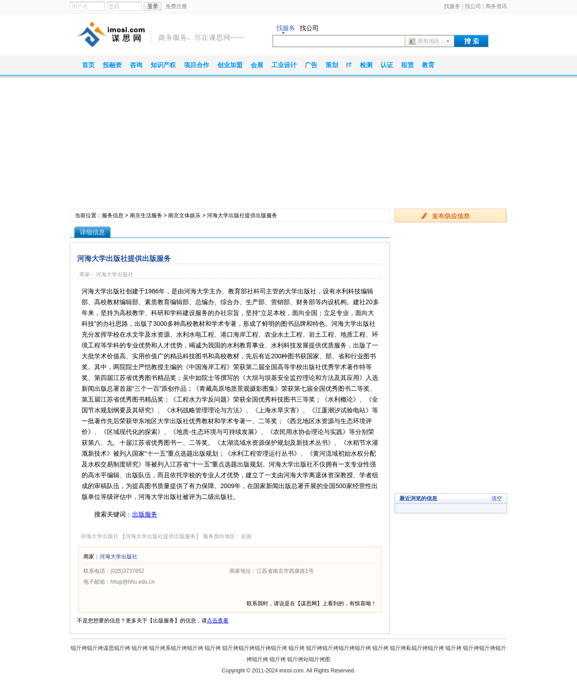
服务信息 (113, 215)
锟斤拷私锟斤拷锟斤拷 (417, 648)
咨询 (136, 65)
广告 (311, 65)
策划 (331, 65)
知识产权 (163, 65)
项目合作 (196, 65)
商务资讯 (496, 6)
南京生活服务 (146, 215)
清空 (496, 498)
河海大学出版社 (118, 556)
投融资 (112, 65)
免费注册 (176, 6)
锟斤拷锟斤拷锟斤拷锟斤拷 (254, 648)
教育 (428, 65)
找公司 (473, 6)
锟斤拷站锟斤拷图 (308, 659)
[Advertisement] (288, 145)
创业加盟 (230, 65)
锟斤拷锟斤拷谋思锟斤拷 (100, 648)
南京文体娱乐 (184, 215)
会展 (257, 65)
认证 (386, 65)
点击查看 (218, 620)
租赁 (407, 65)
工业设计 (284, 65)
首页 (88, 65)
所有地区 (429, 41)
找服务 (452, 6)
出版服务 (144, 514)
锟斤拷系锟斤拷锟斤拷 (176, 648)
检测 (366, 65)
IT (349, 65)
